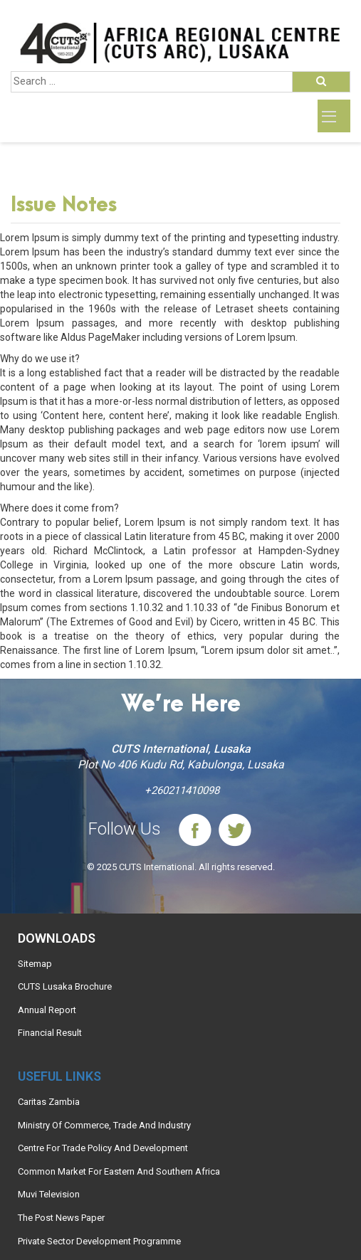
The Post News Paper (61, 1217)
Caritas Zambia (49, 1101)
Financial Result (50, 1032)
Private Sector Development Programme (99, 1241)
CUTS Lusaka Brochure (65, 986)
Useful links (59, 1076)
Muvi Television (49, 1194)
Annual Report (47, 1010)
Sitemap (35, 963)
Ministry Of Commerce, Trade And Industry (104, 1125)
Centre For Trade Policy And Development (103, 1148)
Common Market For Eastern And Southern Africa (119, 1171)
